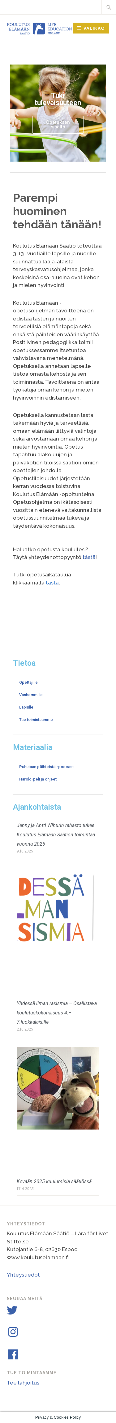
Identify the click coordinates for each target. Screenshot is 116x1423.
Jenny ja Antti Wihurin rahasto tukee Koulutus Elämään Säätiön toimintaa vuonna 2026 (56, 834)
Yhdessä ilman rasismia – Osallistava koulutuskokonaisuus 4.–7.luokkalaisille (57, 1012)
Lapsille (26, 707)
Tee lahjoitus (23, 1383)
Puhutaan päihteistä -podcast (46, 766)
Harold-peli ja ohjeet (38, 779)
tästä (89, 557)
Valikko (94, 28)
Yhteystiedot (23, 1275)
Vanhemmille (31, 694)
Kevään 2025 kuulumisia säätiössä (54, 1181)
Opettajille (28, 682)
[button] (17, 113)
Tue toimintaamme (36, 719)
